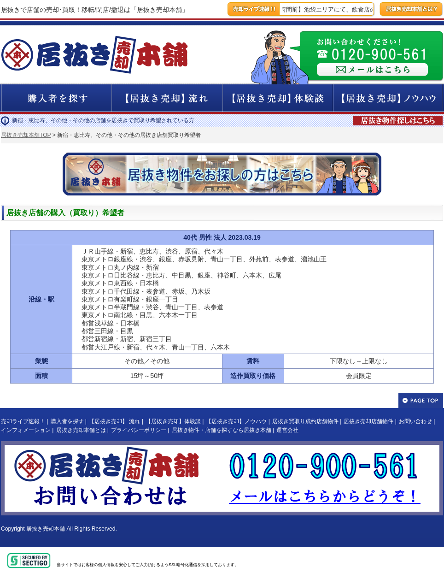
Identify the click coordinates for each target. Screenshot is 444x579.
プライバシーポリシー (138, 430)
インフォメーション (26, 430)
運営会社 (287, 430)
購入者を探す (67, 421)
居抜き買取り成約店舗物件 (305, 421)
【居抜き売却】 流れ (114, 421)
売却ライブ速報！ (23, 421)
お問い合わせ (415, 421)
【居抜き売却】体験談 (173, 421)
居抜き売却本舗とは (81, 430)
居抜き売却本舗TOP (26, 135)
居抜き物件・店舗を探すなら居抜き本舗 (221, 430)
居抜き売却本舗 (45, 529)
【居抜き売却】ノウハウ (236, 421)
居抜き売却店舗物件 (368, 421)
